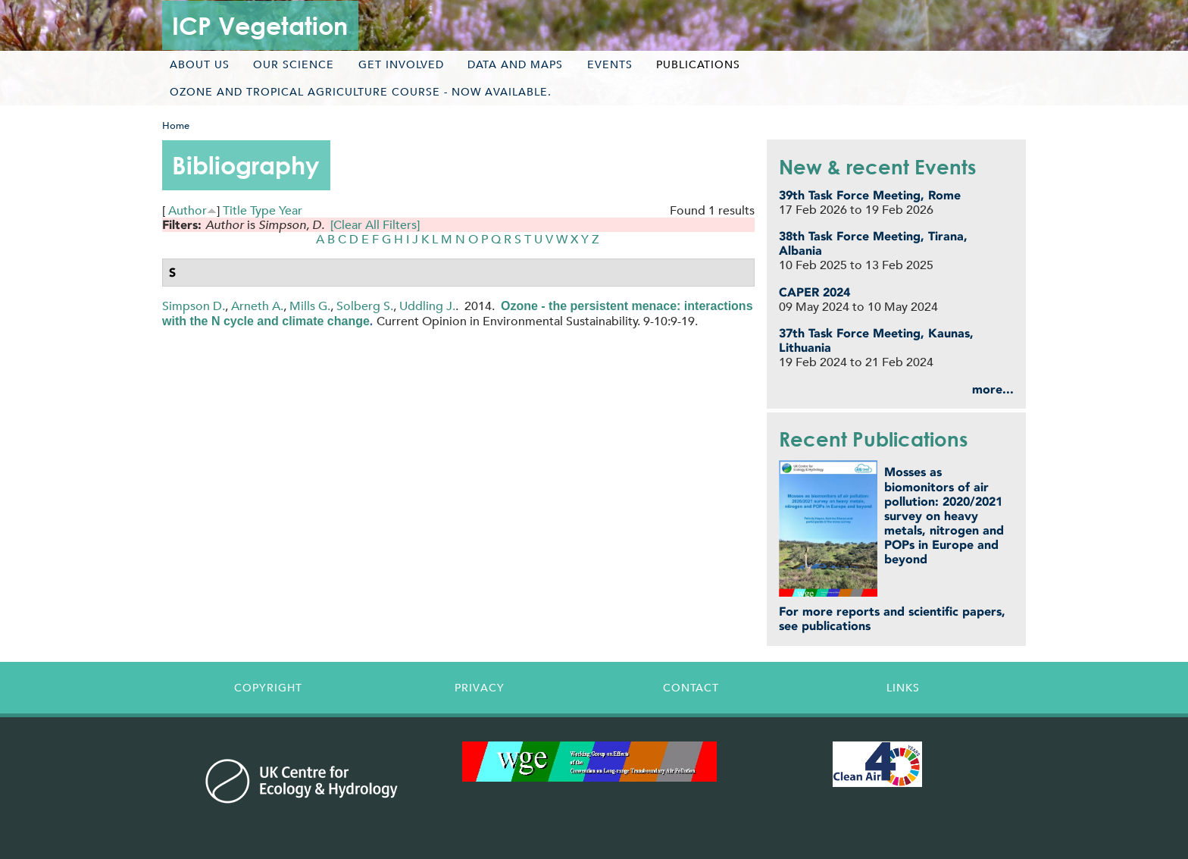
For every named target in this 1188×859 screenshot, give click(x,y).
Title (235, 210)
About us (200, 64)
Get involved (401, 64)
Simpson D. (193, 306)
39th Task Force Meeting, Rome (870, 195)
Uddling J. (427, 306)
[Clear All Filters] (375, 225)
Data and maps (515, 64)
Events (610, 64)
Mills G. (309, 306)
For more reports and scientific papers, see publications (892, 618)
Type (263, 210)
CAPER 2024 (814, 292)
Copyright (268, 687)
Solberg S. (364, 306)
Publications (698, 64)
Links (903, 687)
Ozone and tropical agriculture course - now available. (361, 92)
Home (175, 125)
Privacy (480, 687)
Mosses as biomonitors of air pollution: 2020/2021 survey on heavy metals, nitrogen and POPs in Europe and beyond (944, 515)
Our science (293, 64)
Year (290, 210)
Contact (691, 687)
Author (187, 210)
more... (993, 389)
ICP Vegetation (260, 25)
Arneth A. (257, 306)
